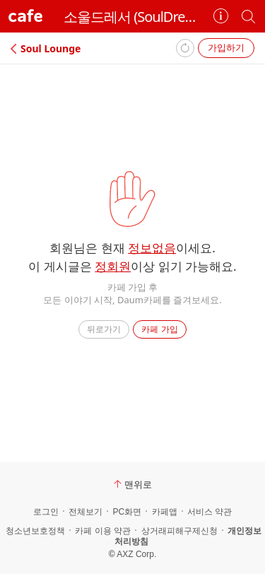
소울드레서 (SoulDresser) (132, 16)
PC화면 (126, 512)
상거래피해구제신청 (179, 531)
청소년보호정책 (35, 531)
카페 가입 (159, 329)
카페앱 (164, 512)
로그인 (46, 512)
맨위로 (133, 484)
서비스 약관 (209, 512)
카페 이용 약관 (103, 531)
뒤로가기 (104, 329)
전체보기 (85, 512)
